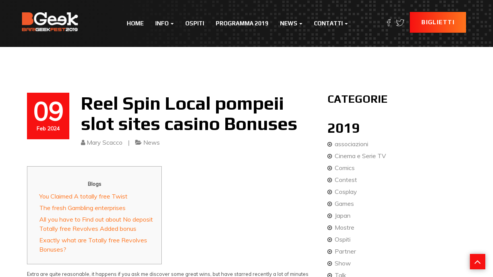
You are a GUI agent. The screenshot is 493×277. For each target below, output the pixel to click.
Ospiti (194, 23)
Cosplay (346, 191)
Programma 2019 (242, 23)
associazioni (351, 144)
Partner (345, 251)
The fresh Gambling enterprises (82, 208)
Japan (342, 215)
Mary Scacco (104, 142)
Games (344, 203)
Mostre (344, 227)
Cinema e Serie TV (360, 156)
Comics (345, 168)
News (291, 23)
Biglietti (437, 22)
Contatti (331, 23)
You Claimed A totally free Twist (83, 196)
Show (343, 263)
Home (135, 23)
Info (164, 23)
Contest (346, 180)
